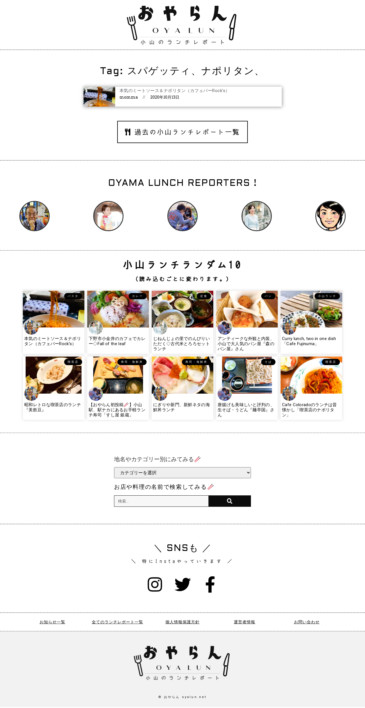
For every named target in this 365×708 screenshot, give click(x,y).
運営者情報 (244, 622)
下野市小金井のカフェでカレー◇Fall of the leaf (117, 341)
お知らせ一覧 (52, 622)
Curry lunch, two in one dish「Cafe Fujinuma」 (309, 341)
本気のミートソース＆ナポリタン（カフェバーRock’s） (174, 90)
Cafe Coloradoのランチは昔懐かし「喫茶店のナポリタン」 (309, 410)
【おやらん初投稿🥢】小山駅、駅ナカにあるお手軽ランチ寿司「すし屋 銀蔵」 (117, 410)
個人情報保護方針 (182, 622)
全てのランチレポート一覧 (117, 622)
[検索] (229, 501)
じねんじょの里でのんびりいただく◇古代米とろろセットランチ (181, 343)
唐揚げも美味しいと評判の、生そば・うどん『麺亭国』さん (246, 410)
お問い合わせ (307, 622)
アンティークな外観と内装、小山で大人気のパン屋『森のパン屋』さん (246, 343)
